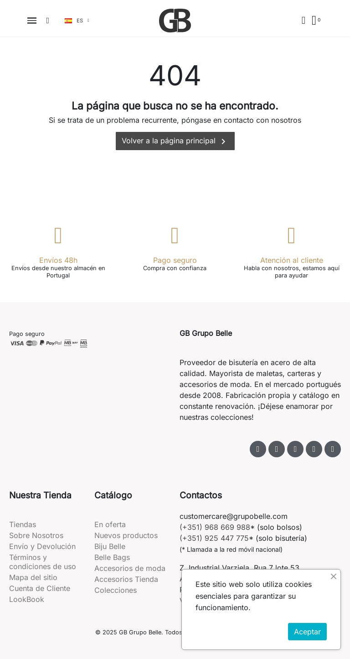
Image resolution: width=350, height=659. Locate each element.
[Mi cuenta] (304, 20)
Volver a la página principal (175, 141)
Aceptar (307, 631)
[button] (48, 20)
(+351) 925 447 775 (214, 538)
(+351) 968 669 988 (215, 527)
